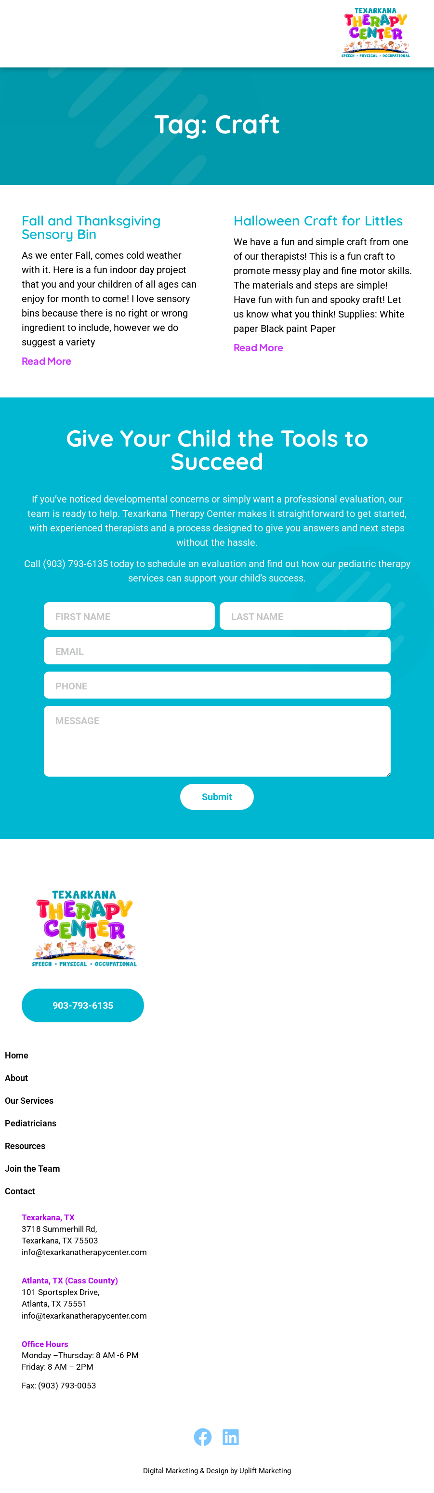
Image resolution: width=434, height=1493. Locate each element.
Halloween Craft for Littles (318, 220)
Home (16, 1055)
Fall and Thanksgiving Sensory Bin (91, 227)
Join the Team (32, 1168)
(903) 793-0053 (67, 1385)
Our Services (29, 1101)
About (16, 1078)
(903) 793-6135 (75, 563)
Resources (25, 1146)
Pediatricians (30, 1123)
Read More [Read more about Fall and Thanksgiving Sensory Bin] (46, 361)
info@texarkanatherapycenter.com (84, 1252)
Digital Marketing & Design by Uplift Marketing (217, 1471)
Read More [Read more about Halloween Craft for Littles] (258, 347)
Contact (20, 1191)
